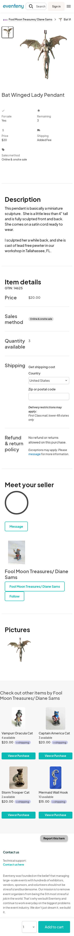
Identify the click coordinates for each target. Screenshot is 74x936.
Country (34, 373)
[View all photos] (43, 55)
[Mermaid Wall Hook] (56, 792)
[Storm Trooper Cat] (19, 792)
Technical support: (18, 863)
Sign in (56, 6)
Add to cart (54, 927)
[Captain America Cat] (56, 733)
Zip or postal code (42, 389)
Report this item (54, 838)
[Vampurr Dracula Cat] (19, 733)
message (34, 454)
